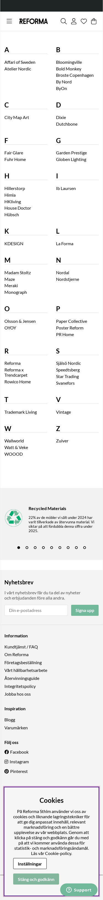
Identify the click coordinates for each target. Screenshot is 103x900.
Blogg (9, 719)
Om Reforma (16, 654)
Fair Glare (13, 152)
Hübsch (11, 214)
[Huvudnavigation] (9, 21)
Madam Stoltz (17, 272)
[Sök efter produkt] (64, 21)
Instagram (19, 761)
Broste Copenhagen (75, 75)
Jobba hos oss (17, 693)
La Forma (64, 243)
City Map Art (16, 117)
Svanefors (65, 383)
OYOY (10, 327)
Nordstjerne (67, 279)
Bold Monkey (68, 68)
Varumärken (16, 727)
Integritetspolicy (20, 686)
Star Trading (67, 376)
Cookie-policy (58, 853)
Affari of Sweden (19, 62)
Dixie (61, 117)
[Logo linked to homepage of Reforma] (34, 21)
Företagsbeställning (23, 662)
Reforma (12, 363)
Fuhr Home (15, 159)
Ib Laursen (66, 188)
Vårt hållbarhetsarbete (25, 670)
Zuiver (62, 440)
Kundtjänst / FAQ (21, 646)
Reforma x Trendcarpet (15, 372)
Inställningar (30, 863)
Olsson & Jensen (20, 321)
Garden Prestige (71, 152)
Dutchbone (66, 123)
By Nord (64, 81)
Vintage (63, 412)
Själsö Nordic (68, 363)
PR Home (65, 334)
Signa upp (85, 610)
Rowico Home (17, 381)
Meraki (11, 285)
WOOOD (13, 453)
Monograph (15, 292)
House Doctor (17, 207)
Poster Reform (69, 327)
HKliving (12, 201)
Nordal (62, 272)
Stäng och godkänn (36, 879)
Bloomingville (69, 62)
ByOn (61, 88)
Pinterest (19, 771)
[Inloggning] (74, 21)
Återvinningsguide (21, 678)
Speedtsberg (68, 369)
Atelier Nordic (17, 68)
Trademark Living (20, 412)
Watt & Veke (16, 447)
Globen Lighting (71, 159)
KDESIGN (13, 243)
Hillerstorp (14, 188)
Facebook (19, 751)
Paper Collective (71, 321)
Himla (10, 194)
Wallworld (14, 440)
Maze (9, 279)
